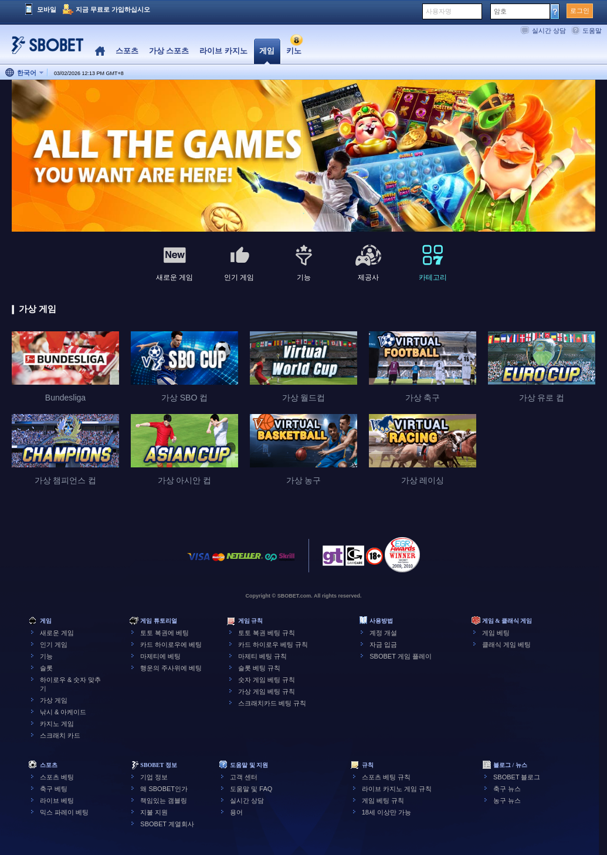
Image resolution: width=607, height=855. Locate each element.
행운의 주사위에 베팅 (171, 667)
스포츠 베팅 (57, 777)
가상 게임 (53, 700)
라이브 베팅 (57, 800)
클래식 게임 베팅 (506, 644)
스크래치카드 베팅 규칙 (272, 703)
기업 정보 (154, 777)
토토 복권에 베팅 (164, 632)
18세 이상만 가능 (386, 812)
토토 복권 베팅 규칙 (266, 632)
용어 (236, 812)
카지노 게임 (57, 723)
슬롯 (46, 667)
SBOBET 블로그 (516, 777)
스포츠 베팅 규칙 (386, 777)
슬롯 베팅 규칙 (259, 667)
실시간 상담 (549, 30)
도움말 (592, 30)
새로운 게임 (57, 632)
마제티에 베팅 (160, 656)
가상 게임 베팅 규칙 (266, 691)
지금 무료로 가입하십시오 (113, 9)
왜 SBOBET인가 (164, 788)
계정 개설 (383, 632)
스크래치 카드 (60, 735)
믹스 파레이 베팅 (64, 812)
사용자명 (439, 11)
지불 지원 (154, 812)
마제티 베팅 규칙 (262, 656)
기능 (46, 656)
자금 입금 (383, 644)
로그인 (579, 10)
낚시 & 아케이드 (63, 711)
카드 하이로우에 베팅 (171, 644)
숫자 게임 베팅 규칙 (266, 679)
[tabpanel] (303, 156)
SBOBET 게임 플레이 (400, 656)
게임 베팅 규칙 (383, 800)
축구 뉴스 (507, 788)
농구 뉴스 (507, 800)
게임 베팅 (496, 632)
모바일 (46, 9)
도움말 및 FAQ (251, 788)
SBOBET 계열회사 (167, 823)
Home (100, 51)
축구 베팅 (53, 788)
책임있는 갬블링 (163, 800)
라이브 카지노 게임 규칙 (397, 788)
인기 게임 (53, 644)
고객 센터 (243, 777)
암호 (500, 11)
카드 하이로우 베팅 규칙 (273, 644)
